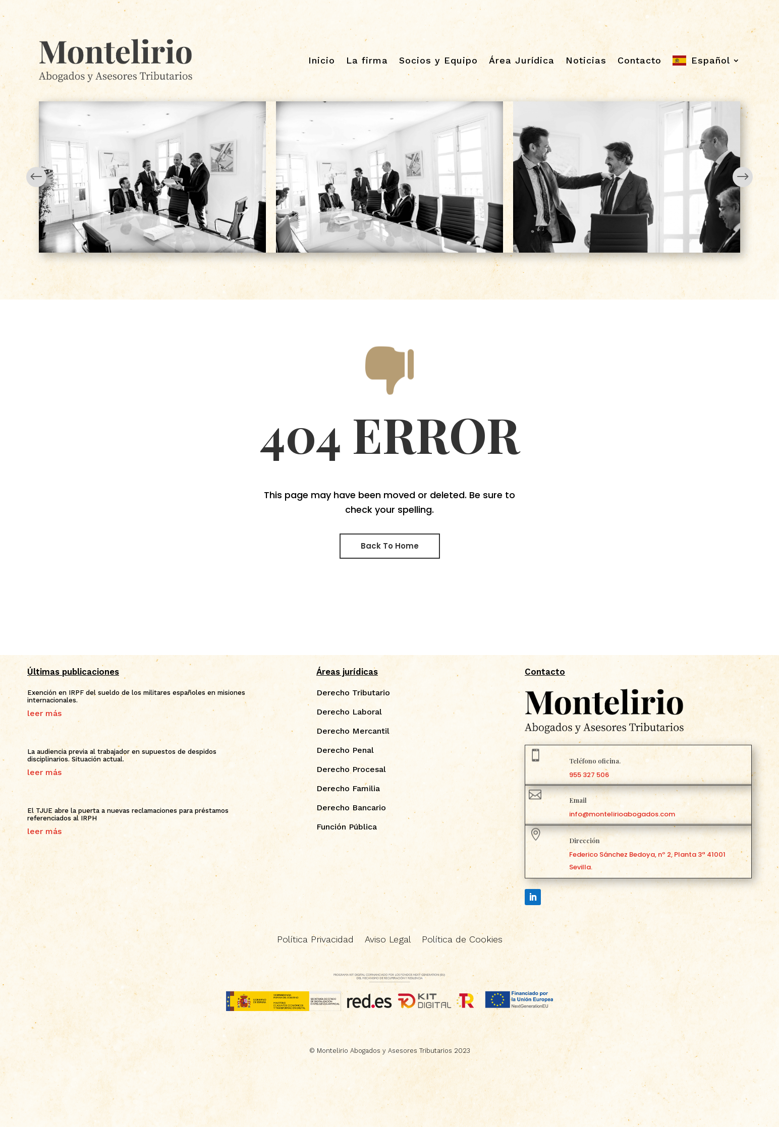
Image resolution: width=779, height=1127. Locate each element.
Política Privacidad (315, 940)
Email (578, 800)
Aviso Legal (388, 940)
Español (710, 60)
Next (743, 177)
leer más (44, 713)
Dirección (584, 840)
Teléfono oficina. (595, 760)
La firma (367, 60)
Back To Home (390, 546)
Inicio (321, 60)
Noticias (586, 60)
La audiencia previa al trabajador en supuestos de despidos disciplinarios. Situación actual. (121, 755)
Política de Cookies (462, 940)
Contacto (639, 60)
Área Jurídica (521, 60)
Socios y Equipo (438, 60)
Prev (36, 177)
